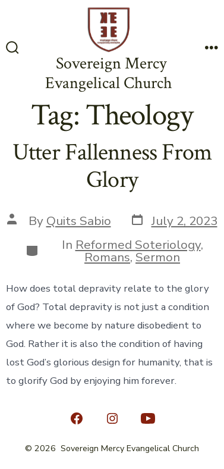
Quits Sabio (78, 220)
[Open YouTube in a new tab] (148, 418)
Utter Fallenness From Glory (112, 166)
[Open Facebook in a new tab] (76, 418)
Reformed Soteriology (138, 244)
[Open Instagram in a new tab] (112, 418)
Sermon (157, 257)
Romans (107, 257)
